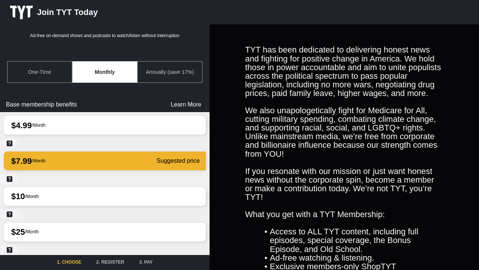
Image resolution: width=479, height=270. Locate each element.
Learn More (186, 104)
